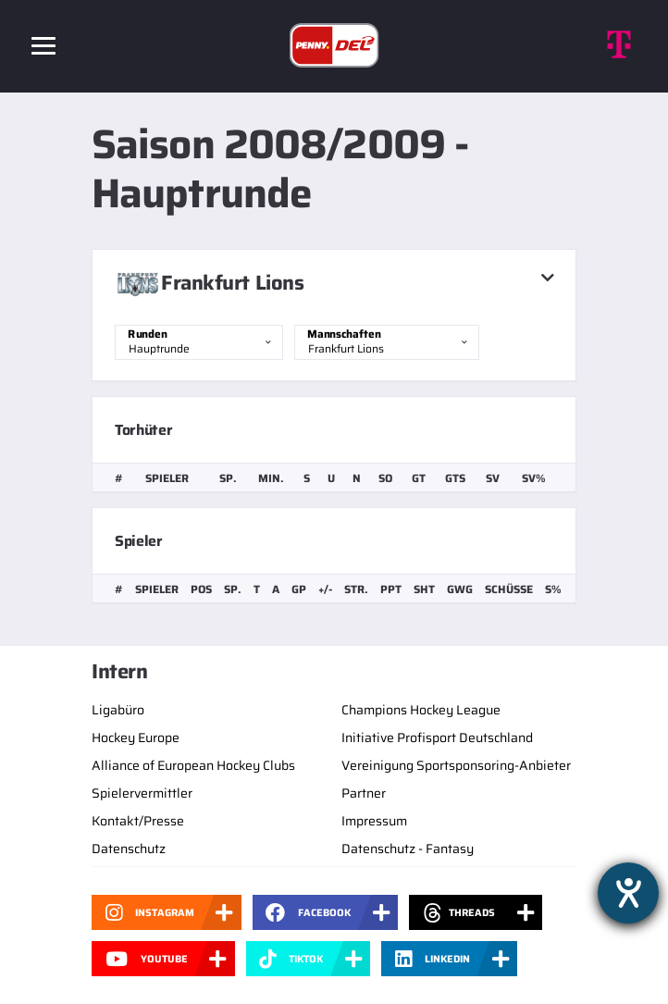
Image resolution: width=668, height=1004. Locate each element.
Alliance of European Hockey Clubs (193, 765)
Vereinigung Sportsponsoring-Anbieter (456, 765)
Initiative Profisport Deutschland (437, 737)
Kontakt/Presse (138, 821)
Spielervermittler (142, 793)
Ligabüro (118, 710)
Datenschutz (129, 848)
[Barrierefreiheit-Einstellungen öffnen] (628, 892)
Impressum (374, 821)
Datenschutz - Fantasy (407, 848)
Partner (363, 793)
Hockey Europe (135, 737)
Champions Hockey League (421, 710)
